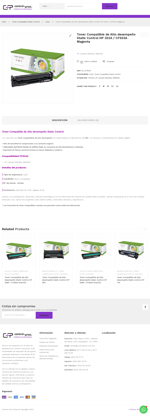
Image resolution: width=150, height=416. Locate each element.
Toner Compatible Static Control (26, 22)
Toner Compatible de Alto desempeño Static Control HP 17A (130, 280)
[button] (144, 410)
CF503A (91, 78)
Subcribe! (44, 315)
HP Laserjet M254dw (103, 78)
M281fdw (116, 78)
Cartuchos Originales (48, 338)
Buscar (109, 6)
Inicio (4, 22)
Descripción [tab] (59, 120)
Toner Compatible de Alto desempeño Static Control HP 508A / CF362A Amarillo (93, 280)
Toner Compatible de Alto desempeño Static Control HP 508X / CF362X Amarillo (18, 280)
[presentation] (142, 229)
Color (47, 22)
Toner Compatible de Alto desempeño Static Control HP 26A (55, 280)
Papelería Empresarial (48, 346)
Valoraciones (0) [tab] (88, 120)
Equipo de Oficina (46, 342)
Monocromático (49, 271)
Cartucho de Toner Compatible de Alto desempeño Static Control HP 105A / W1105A (146, 34)
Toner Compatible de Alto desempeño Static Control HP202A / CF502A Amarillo (142, 34)
